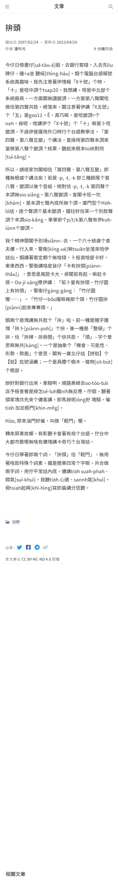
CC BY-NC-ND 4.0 (37, 559)
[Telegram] (37, 547)
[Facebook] (29, 547)
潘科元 (20, 48)
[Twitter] (20, 547)
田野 (16, 521)
